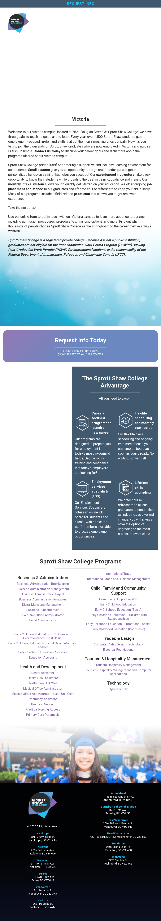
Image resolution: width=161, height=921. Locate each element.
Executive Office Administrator (43, 615)
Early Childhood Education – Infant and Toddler (118, 624)
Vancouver (43, 887)
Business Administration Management (43, 589)
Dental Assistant (42, 673)
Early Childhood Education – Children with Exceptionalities (118, 617)
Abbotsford (118, 793)
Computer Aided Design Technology (118, 644)
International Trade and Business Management (118, 579)
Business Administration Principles (43, 599)
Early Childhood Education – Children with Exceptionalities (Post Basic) (42, 636)
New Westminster (118, 833)
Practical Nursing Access (43, 709)
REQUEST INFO (80, 3)
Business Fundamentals (42, 610)
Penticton (118, 843)
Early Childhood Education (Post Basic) (118, 629)
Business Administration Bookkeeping (43, 584)
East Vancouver (118, 820)
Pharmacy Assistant (43, 699)
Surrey (43, 873)
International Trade (118, 574)
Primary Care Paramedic (43, 715)
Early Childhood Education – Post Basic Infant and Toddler (42, 645)
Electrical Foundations (118, 650)
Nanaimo (42, 860)
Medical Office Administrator (42, 688)
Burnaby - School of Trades (118, 806)
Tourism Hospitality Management (118, 665)
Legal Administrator (42, 620)
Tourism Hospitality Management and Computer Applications (118, 672)
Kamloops (42, 833)
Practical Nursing (43, 704)
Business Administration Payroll (43, 594)
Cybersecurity (118, 689)
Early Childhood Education (118, 604)
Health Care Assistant (43, 678)
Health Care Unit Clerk (43, 683)
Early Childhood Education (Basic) (118, 610)
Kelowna (43, 846)
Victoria (43, 900)
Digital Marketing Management (43, 605)
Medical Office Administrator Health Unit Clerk (43, 694)
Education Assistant (43, 657)
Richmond (118, 856)
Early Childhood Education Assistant (43, 652)
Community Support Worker (118, 599)
